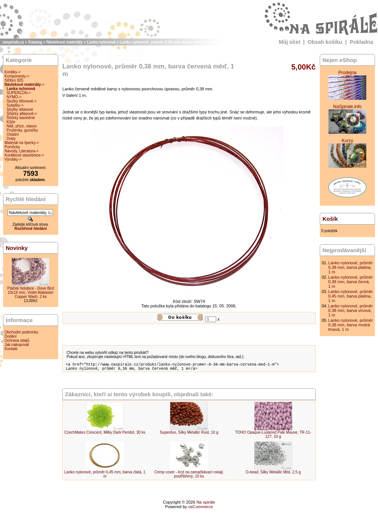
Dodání (11, 336)
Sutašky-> (15, 105)
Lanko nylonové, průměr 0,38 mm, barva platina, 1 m (350, 267)
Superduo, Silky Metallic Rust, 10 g (189, 435)
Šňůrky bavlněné (21, 118)
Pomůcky (12, 147)
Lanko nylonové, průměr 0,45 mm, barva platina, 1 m (350, 296)
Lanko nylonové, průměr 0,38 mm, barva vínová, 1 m (350, 310)
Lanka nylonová (101, 42)
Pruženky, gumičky (22, 130)
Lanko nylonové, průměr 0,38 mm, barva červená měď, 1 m (172, 42)
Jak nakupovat (17, 345)
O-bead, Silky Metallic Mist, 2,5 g (273, 474)
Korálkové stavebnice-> (24, 155)
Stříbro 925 (14, 80)
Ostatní (13, 134)
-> (24, 84)
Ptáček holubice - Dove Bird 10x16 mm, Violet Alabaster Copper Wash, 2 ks (30, 292)
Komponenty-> (17, 76)
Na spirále (206, 504)
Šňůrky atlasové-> (22, 114)
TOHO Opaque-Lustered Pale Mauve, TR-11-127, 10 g (273, 437)
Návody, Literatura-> (22, 151)
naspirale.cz (13, 42)
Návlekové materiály (64, 42)
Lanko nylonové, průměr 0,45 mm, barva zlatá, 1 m (105, 476)
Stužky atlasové (20, 109)
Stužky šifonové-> (22, 101)
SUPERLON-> (19, 93)
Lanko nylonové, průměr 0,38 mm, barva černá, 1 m (350, 281)
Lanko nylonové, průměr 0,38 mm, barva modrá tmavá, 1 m (350, 325)
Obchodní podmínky (22, 332)
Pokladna (361, 42)
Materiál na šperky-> (22, 143)
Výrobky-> (13, 159)
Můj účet (290, 42)
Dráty (11, 138)
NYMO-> (14, 97)
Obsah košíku (325, 42)
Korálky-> (13, 72)
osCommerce (200, 509)
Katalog (35, 42)
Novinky (17, 248)
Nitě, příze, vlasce (22, 126)
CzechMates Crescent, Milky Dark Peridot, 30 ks (105, 435)
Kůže (11, 122)
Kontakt (11, 349)
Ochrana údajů (17, 340)
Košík (330, 219)
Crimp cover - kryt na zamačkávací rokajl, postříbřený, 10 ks (188, 476)
